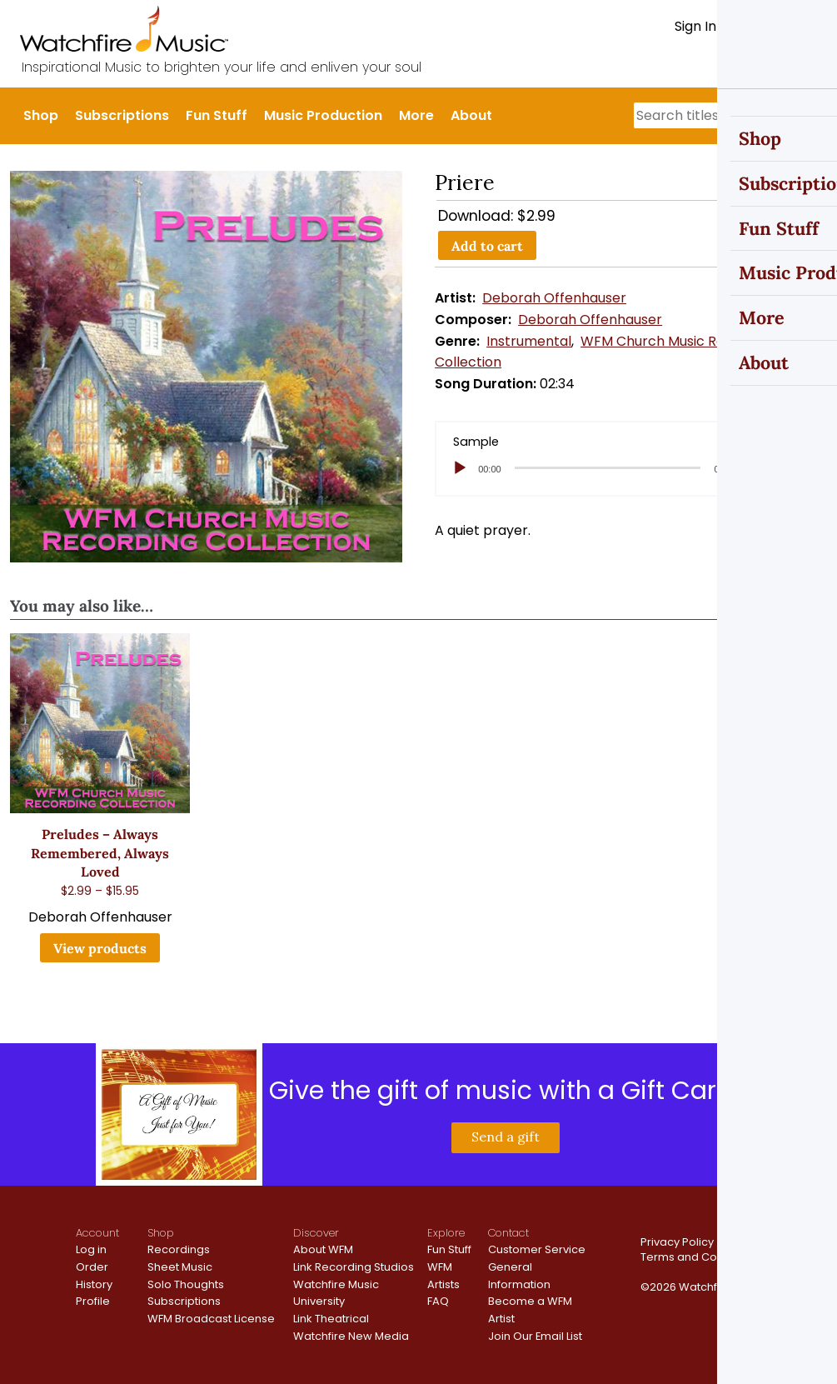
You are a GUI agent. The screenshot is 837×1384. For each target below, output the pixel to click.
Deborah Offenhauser (554, 297)
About (471, 115)
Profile (93, 1301)
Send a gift (505, 1136)
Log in (91, 1249)
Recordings (178, 1249)
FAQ (438, 1301)
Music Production (323, 115)
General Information (519, 1275)
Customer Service (536, 1249)
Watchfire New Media (351, 1336)
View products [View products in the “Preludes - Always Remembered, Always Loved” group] (100, 948)
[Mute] (755, 468)
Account (97, 1233)
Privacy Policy (677, 1242)
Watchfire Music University (336, 1293)
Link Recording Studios (353, 1267)
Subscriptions (122, 115)
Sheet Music (179, 1267)
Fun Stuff (216, 115)
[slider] (608, 468)
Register (757, 26)
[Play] (459, 468)
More (416, 115)
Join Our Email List (535, 1336)
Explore (446, 1233)
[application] (630, 468)
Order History (94, 1275)
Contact (508, 1233)
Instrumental (528, 341)
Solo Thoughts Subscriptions (185, 1293)
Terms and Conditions (700, 1257)
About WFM (323, 1249)
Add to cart (487, 245)
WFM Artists (443, 1275)
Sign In (695, 26)
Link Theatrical (331, 1319)
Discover (316, 1233)
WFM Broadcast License (211, 1319)
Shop (40, 115)
